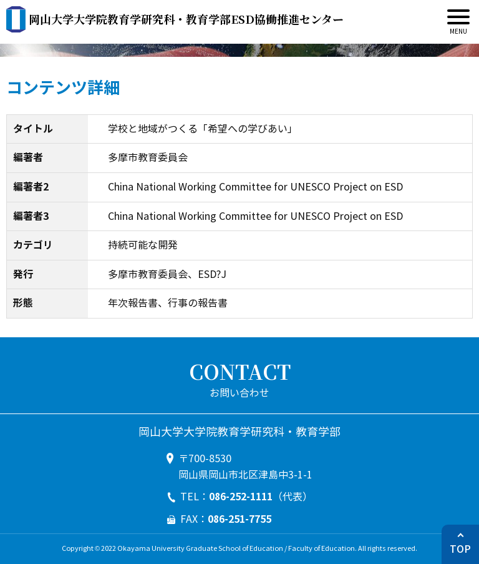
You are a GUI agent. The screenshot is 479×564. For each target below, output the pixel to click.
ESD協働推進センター (186, 19)
